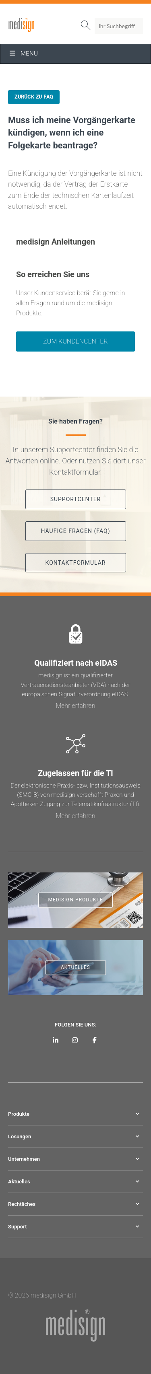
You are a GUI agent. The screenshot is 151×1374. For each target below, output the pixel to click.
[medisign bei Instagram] (75, 1040)
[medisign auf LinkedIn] (55, 1040)
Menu (23, 53)
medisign (41, 25)
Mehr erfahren (75, 706)
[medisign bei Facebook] (94, 1040)
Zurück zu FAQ (33, 97)
